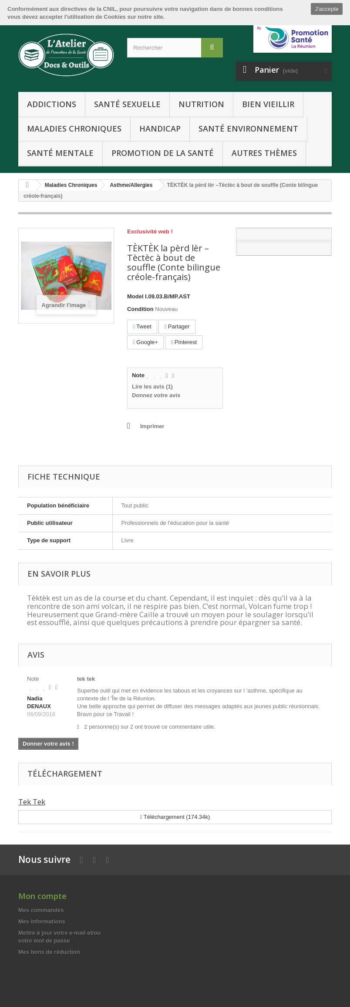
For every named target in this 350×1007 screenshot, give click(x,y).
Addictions (51, 104)
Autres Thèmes (264, 153)
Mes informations (41, 921)
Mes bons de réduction (49, 952)
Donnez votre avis (156, 395)
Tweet (142, 326)
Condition (140, 309)
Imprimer (152, 426)
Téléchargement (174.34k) (175, 817)
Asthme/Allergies (131, 185)
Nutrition (201, 104)
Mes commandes (41, 910)
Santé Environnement (248, 128)
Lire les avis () (152, 386)
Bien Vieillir (268, 104)
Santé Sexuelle (127, 104)
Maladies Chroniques (74, 128)
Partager (176, 326)
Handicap (160, 128)
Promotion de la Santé (162, 153)
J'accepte (327, 9)
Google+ (145, 342)
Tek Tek (31, 802)
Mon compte (42, 896)
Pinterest (184, 342)
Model (135, 296)
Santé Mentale (60, 153)
